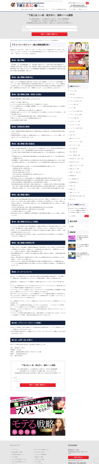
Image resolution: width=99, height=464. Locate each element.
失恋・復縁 (72, 152)
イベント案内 (73, 104)
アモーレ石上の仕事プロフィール (19, 459)
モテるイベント (73, 121)
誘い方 (71, 201)
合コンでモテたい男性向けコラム (41, 449)
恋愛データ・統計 (74, 173)
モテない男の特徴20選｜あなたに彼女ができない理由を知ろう (82, 256)
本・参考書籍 (73, 180)
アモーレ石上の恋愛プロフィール (19, 461)
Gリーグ (72, 90)
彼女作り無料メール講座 (27, 9)
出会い (71, 135)
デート (71, 108)
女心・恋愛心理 (73, 156)
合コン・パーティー (74, 142)
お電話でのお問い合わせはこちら (75, 460)
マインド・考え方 (74, 115)
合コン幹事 (72, 149)
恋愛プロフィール (83, 9)
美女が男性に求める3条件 (76, 197)
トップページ (15, 9)
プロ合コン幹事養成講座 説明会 (58, 9)
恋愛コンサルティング (75, 166)
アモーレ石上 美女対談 (75, 97)
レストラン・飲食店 (74, 128)
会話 (71, 132)
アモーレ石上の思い (74, 101)
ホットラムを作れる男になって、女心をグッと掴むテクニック (82, 248)
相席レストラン (73, 194)
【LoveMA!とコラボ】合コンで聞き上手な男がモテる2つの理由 (82, 239)
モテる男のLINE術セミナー (42, 9)
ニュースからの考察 (74, 111)
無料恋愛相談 (73, 183)
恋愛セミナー (73, 170)
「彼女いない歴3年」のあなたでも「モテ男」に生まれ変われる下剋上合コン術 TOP (26, 40)
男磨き (71, 190)
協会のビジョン (73, 139)
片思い (71, 187)
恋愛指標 (72, 176)
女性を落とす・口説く (75, 159)
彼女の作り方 (73, 163)
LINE (71, 94)
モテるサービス (73, 125)
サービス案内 (72, 9)
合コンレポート (73, 145)
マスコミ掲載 (73, 118)
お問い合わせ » (78, 457)
